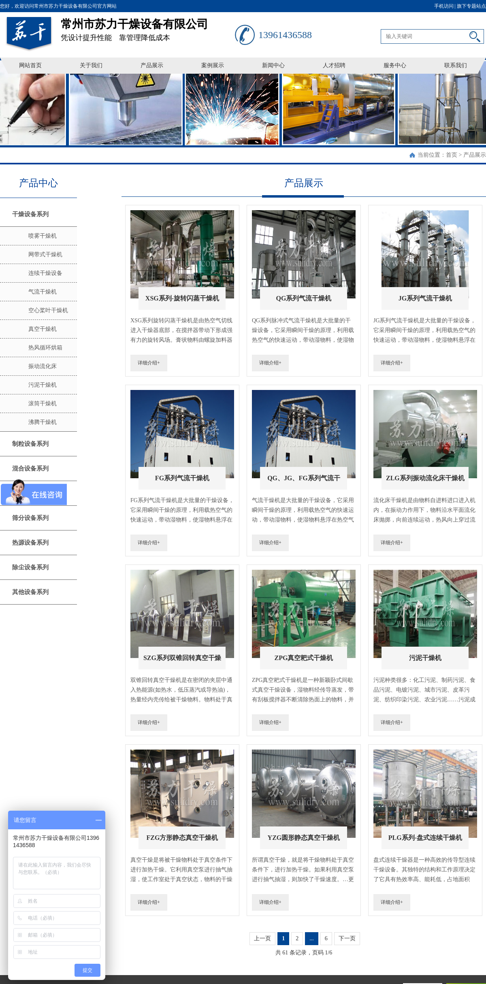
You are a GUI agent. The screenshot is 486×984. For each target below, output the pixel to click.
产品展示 (152, 65)
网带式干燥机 (45, 254)
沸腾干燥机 (42, 422)
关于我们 (91, 65)
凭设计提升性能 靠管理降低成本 (148, 27)
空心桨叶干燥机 (48, 310)
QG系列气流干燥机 (303, 298)
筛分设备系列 (30, 518)
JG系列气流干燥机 (425, 298)
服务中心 (395, 65)
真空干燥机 (42, 329)
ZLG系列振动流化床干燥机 (425, 478)
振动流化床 (42, 366)
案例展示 (212, 65)
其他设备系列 (30, 592)
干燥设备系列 (30, 214)
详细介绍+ (149, 363)
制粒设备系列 (30, 444)
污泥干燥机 (42, 385)
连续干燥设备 (45, 273)
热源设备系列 (30, 542)
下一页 (347, 938)
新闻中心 (273, 65)
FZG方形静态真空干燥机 (182, 837)
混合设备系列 (30, 468)
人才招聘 (334, 65)
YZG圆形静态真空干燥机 (304, 837)
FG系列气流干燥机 (182, 478)
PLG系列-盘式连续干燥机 (425, 837)
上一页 (262, 938)
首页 (451, 155)
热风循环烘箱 (45, 348)
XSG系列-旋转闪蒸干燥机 (182, 298)
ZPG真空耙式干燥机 (303, 657)
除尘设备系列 (30, 567)
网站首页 (30, 65)
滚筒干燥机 (42, 403)
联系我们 (455, 65)
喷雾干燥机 (42, 236)
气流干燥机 (42, 292)
